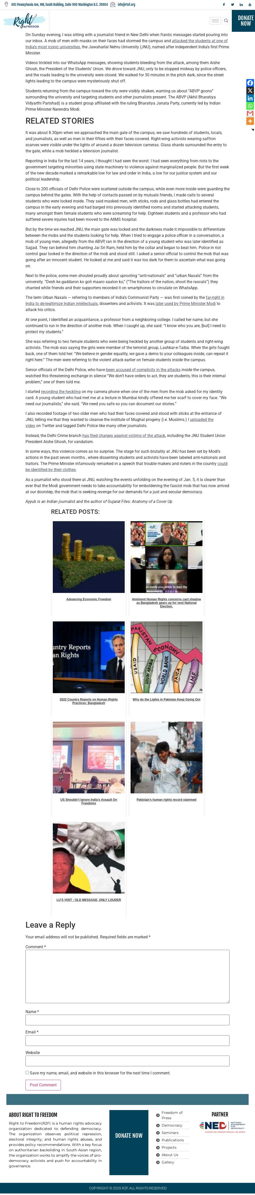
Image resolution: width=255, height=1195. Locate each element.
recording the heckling (61, 391)
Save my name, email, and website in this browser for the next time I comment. (100, 1073)
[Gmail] (250, 113)
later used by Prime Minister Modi (185, 303)
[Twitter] (232, 5)
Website (33, 1053)
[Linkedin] (250, 98)
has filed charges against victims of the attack (123, 435)
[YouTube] (250, 5)
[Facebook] (224, 5)
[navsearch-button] (226, 21)
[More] (250, 121)
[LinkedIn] (241, 5)
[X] (250, 90)
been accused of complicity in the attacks (143, 369)
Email (32, 1032)
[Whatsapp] (250, 106)
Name (32, 1012)
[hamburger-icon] (215, 20)
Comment (36, 947)
